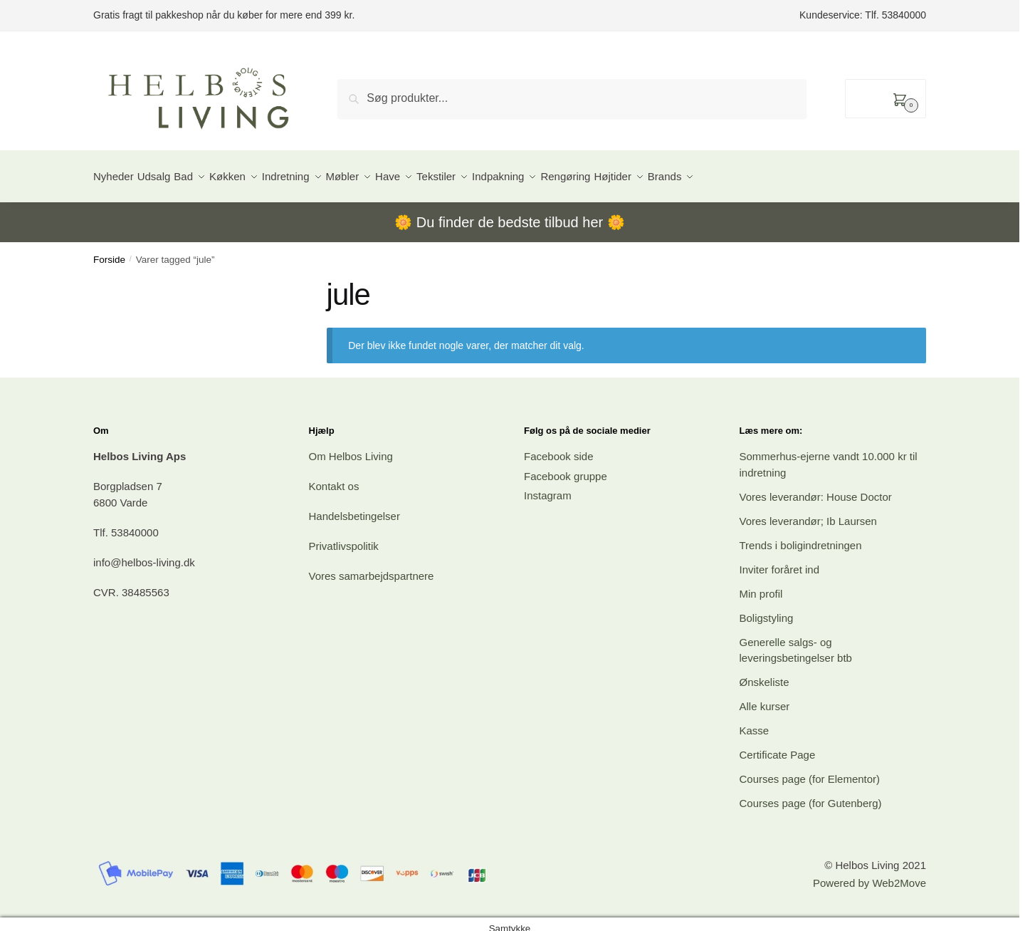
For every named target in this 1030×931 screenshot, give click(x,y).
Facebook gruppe (565, 468)
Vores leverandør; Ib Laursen (808, 512)
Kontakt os (334, 478)
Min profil (761, 585)
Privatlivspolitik (344, 537)
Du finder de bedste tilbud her (509, 214)
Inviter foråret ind (780, 561)
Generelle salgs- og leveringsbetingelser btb (796, 642)
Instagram (548, 487)
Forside (109, 251)
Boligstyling (767, 609)
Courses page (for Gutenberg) (811, 795)
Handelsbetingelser (354, 507)
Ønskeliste (764, 673)
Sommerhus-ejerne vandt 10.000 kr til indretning (829, 456)
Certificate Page (778, 746)
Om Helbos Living (351, 448)
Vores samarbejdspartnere (371, 567)
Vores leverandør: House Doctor (816, 488)
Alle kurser (765, 698)
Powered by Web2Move (869, 874)
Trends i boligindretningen (801, 537)
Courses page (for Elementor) (810, 770)
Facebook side (559, 448)
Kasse (754, 722)
